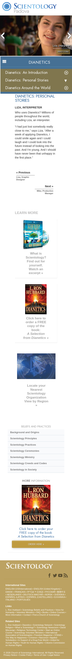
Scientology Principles (23, 438)
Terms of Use (40, 655)
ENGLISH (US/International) (19, 589)
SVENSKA (59, 594)
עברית (30, 591)
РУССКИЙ (50, 592)
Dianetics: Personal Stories (26, 80)
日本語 (40, 592)
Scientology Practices (23, 444)
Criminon (33, 637)
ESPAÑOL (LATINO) (15, 597)
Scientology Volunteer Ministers (29, 632)
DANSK (9, 592)
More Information (14, 615)
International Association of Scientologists (31, 633)
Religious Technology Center (30, 630)
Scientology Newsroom (47, 627)
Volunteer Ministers (25, 612)
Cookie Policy (25, 655)
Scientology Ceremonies (24, 450)
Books (45, 612)
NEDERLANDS (14, 594)
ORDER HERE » (36, 544)
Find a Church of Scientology (46, 615)
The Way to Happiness (16, 637)
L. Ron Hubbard (13, 610)
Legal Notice (54, 655)
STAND (57, 635)
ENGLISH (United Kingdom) (47, 589)
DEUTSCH (28, 594)
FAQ (38, 612)
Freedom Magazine (43, 635)
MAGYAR (38, 594)
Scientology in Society (23, 469)
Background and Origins (24, 432)
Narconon (43, 637)
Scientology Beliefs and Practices (38, 610)
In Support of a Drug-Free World (33, 640)
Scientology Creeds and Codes (28, 463)
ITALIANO (10, 600)
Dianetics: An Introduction (26, 72)
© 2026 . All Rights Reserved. (34, 653)
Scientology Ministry (22, 457)
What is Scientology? (25, 627)
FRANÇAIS (20, 592)
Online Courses (57, 612)
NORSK (48, 594)
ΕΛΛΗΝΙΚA (59, 597)
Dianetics (26, 625)
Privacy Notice (10, 655)
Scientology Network (42, 625)
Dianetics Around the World (27, 88)
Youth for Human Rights (32, 643)
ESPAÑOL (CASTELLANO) (39, 597)
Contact (27, 615)
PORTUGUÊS (23, 600)
